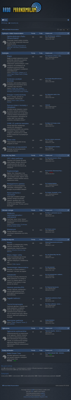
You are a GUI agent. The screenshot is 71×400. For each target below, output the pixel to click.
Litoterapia (24, 224)
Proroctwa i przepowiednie (17, 147)
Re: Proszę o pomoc (50, 229)
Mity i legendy (16, 264)
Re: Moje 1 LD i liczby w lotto (52, 123)
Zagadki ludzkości (13, 298)
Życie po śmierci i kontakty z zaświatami (17, 106)
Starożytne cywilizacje (15, 320)
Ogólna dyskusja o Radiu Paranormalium (16, 37)
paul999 (43, 395)
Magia (9, 56)
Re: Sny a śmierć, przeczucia (52, 139)
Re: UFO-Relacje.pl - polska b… (53, 36)
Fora (5, 20)
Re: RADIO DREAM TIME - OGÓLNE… (55, 353)
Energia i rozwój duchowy (16, 95)
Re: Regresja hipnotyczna (52, 287)
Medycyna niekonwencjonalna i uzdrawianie (14, 215)
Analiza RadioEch (49, 320)
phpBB (32, 389)
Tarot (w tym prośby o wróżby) (20, 91)
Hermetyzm (14, 72)
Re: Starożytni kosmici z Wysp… (53, 158)
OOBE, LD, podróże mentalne (18, 123)
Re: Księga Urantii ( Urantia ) (52, 146)
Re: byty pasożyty (50, 267)
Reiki (19, 226)
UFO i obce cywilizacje (15, 158)
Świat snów (11, 140)
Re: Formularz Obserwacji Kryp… (54, 170)
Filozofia (14, 250)
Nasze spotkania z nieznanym (14, 194)
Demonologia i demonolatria (17, 267)
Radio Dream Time (14, 353)
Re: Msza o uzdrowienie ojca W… (53, 212)
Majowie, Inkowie (20, 322)
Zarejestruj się (14, 23)
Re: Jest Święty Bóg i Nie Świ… (53, 254)
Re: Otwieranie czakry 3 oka (52, 94)
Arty (32, 391)
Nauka (9, 242)
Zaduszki (47, 105)
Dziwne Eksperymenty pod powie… (54, 242)
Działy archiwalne (7, 350)
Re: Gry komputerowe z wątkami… (54, 274)
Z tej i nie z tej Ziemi (8, 155)
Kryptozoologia (12, 171)
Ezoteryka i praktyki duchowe (14, 80)
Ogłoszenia (5, 328)
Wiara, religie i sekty (14, 255)
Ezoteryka (5, 53)
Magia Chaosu (18, 74)
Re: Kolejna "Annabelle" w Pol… (53, 192)
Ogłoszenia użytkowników (16, 331)
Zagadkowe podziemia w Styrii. (53, 298)
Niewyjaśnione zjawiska (15, 184)
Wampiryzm (11, 229)
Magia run (22, 72)
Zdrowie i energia (7, 210)
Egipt (13, 322)
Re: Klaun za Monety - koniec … (53, 304)
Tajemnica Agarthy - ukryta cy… (53, 331)
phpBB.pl (43, 393)
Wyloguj (5, 23)
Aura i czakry (15, 100)
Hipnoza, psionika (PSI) (15, 287)
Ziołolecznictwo (15, 224)
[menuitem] (68, 20)
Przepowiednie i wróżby (18, 89)
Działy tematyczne (8, 239)
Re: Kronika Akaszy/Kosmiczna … (54, 78)
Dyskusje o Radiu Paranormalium (12, 33)
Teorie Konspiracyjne (15, 304)
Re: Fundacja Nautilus (51, 183)
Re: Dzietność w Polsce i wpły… (53, 55)
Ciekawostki (11, 275)
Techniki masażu (11, 226)
